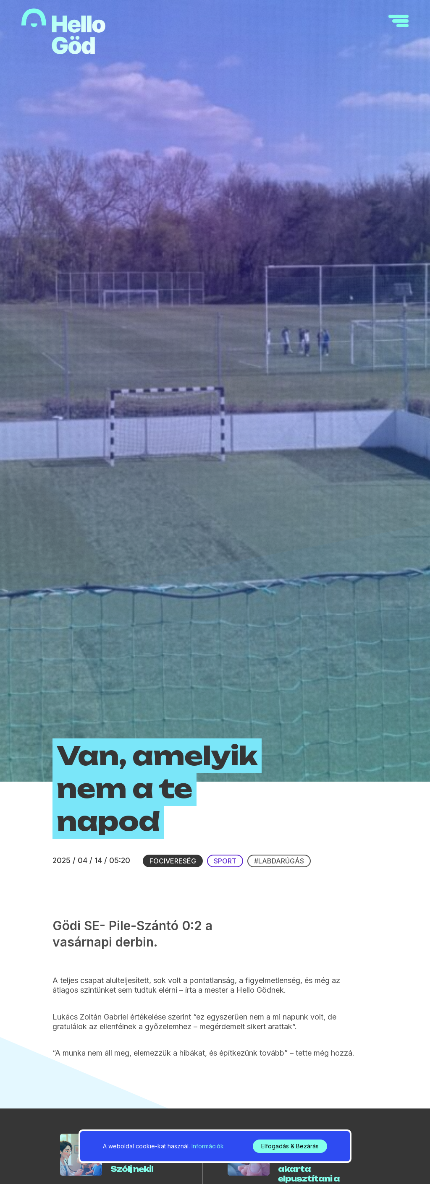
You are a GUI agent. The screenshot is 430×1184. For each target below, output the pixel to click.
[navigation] (398, 21)
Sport (225, 861)
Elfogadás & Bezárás (290, 1146)
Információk (207, 1146)
